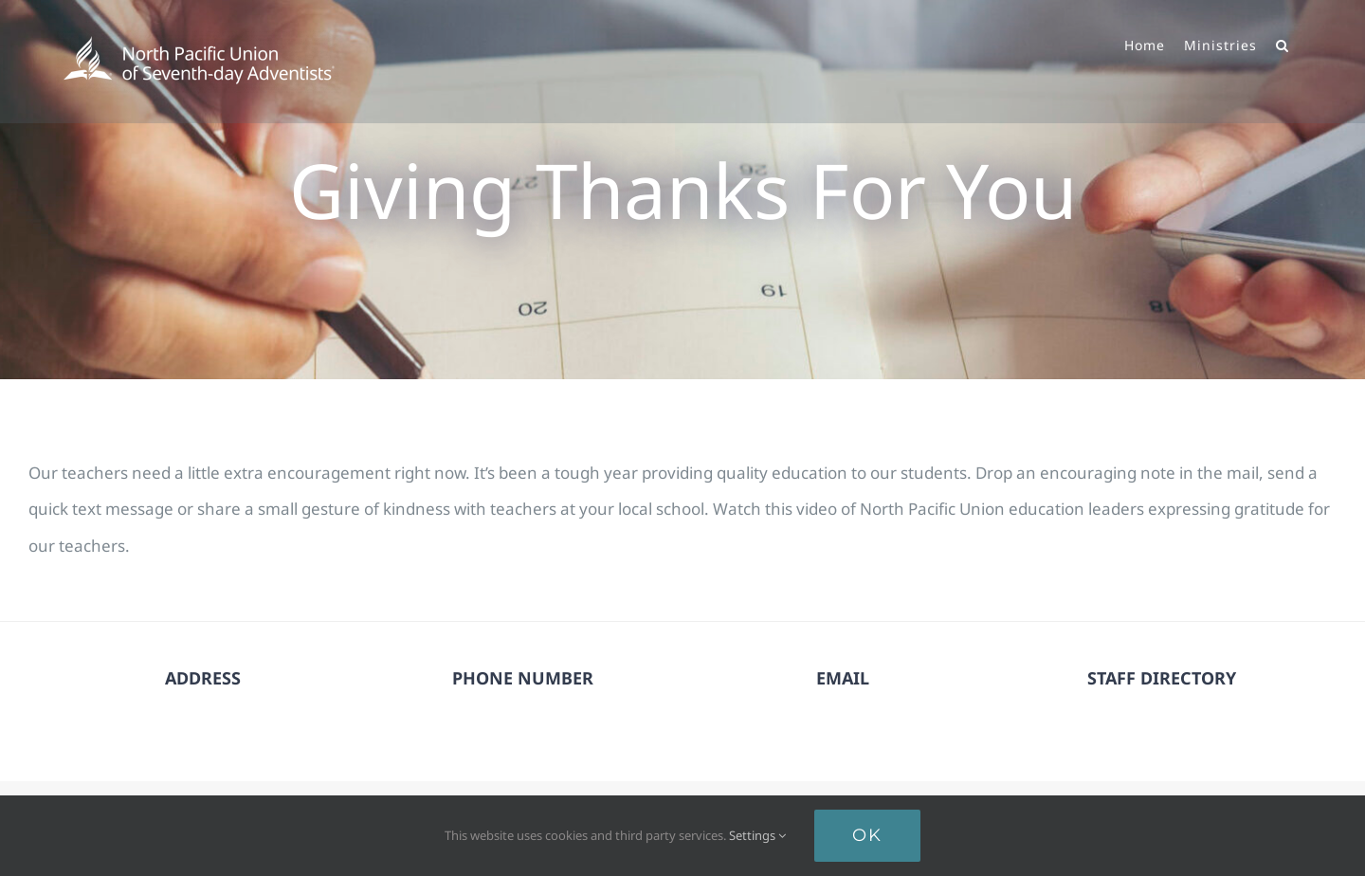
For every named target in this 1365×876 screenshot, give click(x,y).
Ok (867, 835)
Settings (757, 835)
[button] (1282, 43)
